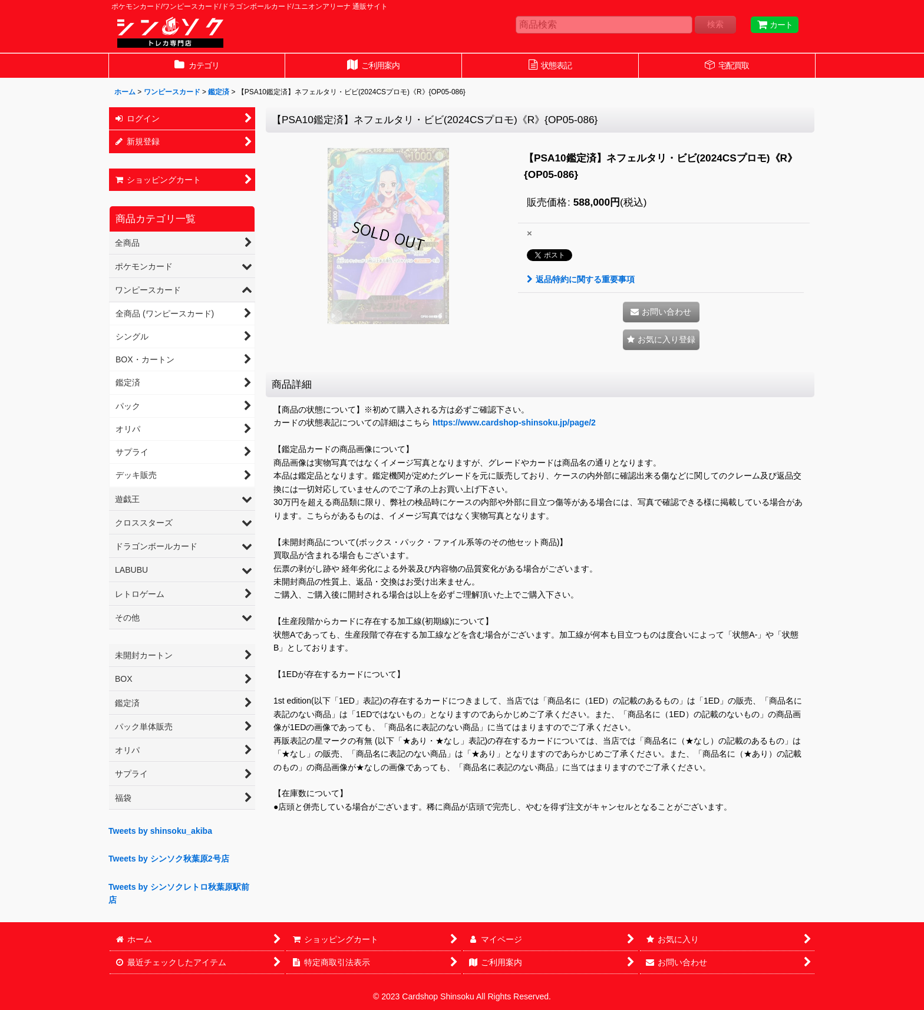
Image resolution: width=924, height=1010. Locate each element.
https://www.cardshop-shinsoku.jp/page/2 (514, 422)
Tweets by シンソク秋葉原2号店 (168, 858)
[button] (661, 339)
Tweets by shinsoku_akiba (160, 831)
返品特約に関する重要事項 (581, 279)
